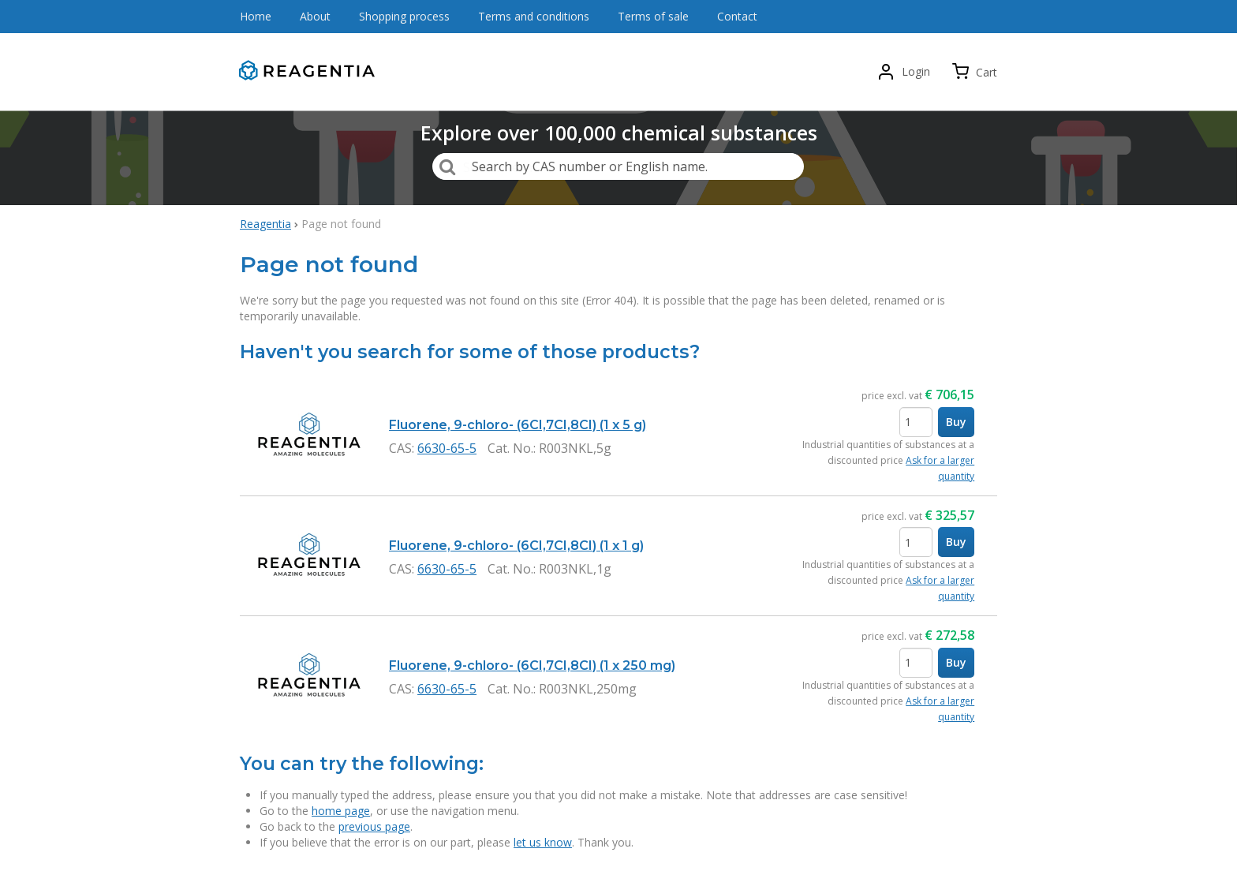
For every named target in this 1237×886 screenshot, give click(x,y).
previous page (374, 826)
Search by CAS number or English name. (590, 166)
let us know (543, 842)
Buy (956, 421)
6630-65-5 (446, 448)
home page (341, 810)
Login (916, 71)
